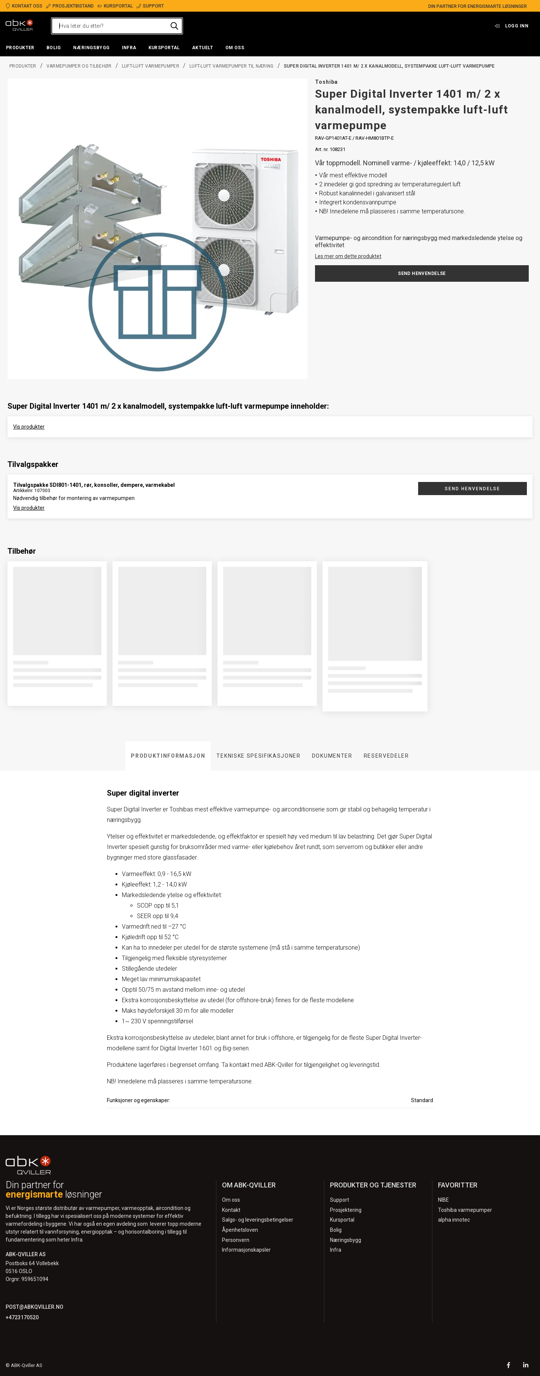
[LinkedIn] (525, 1366)
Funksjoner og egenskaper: (138, 1100)
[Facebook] (508, 1366)
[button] (20, 48)
